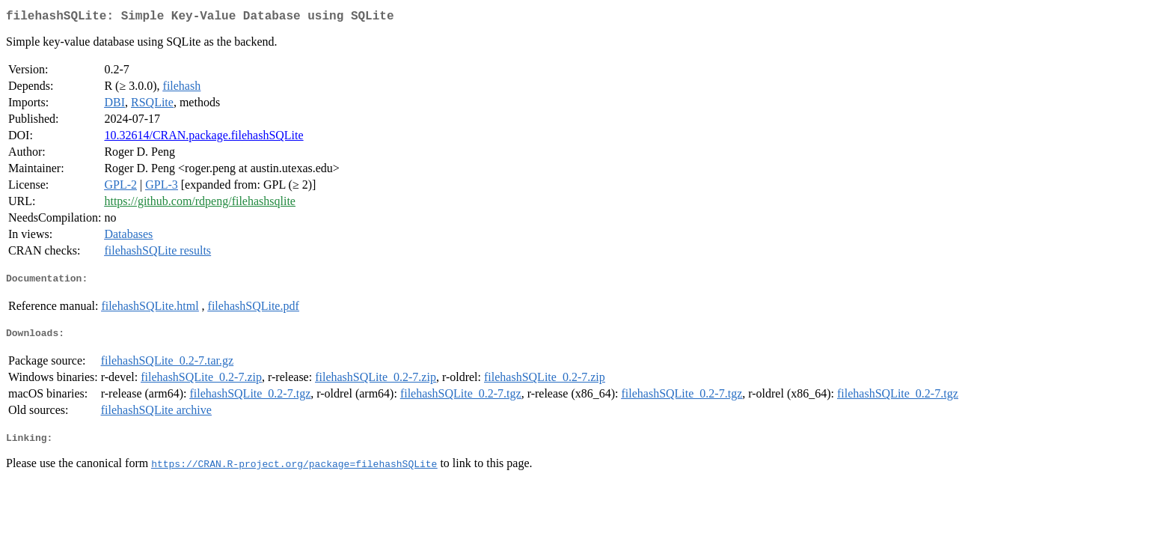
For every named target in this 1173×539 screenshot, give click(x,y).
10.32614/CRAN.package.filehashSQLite (203, 138)
